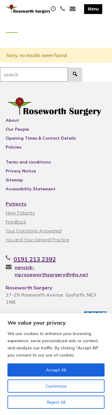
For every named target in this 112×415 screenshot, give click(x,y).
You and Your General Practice (37, 240)
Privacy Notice (21, 171)
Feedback (16, 222)
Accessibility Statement (31, 189)
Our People (17, 129)
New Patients (20, 213)
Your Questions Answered (34, 231)
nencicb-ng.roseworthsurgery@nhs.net (51, 270)
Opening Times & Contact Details (41, 138)
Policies (13, 147)
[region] (56, 364)
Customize (56, 386)
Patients (16, 204)
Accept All (56, 370)
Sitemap (14, 180)
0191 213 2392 (34, 259)
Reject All (56, 402)
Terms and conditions (28, 162)
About (12, 120)
